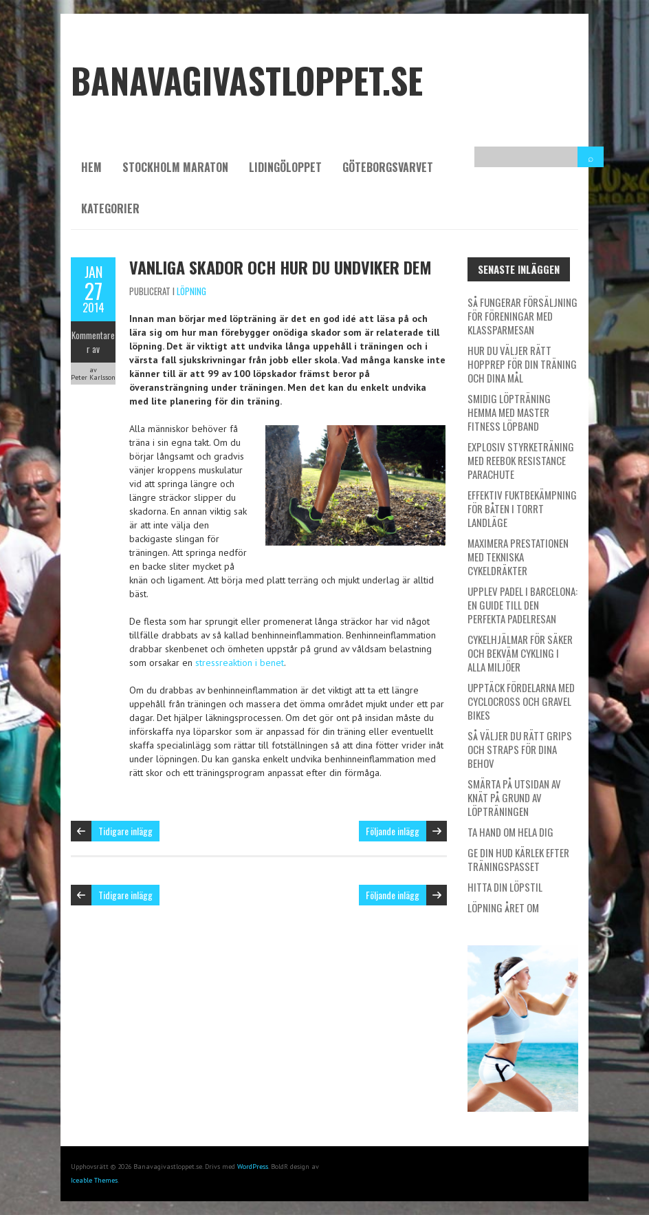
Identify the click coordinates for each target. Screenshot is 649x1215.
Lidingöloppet (285, 167)
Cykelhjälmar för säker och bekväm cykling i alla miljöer (520, 653)
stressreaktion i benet (239, 662)
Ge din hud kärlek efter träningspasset (518, 859)
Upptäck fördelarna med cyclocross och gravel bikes (521, 701)
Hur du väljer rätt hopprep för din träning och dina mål (522, 364)
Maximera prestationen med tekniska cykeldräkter (518, 556)
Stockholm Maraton (175, 167)
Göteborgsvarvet (387, 167)
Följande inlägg (392, 831)
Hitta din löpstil (505, 886)
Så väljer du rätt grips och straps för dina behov (520, 749)
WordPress (252, 1166)
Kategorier (110, 208)
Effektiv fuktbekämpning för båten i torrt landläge (522, 508)
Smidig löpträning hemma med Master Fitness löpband (509, 412)
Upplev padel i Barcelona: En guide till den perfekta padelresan (523, 604)
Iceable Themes (94, 1180)
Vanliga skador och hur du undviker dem (280, 267)
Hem (91, 167)
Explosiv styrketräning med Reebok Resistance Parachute (521, 460)
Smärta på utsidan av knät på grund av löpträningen (514, 797)
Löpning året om (503, 907)
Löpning (191, 291)
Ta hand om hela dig (510, 831)
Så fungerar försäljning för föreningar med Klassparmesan (523, 315)
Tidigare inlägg (125, 831)
